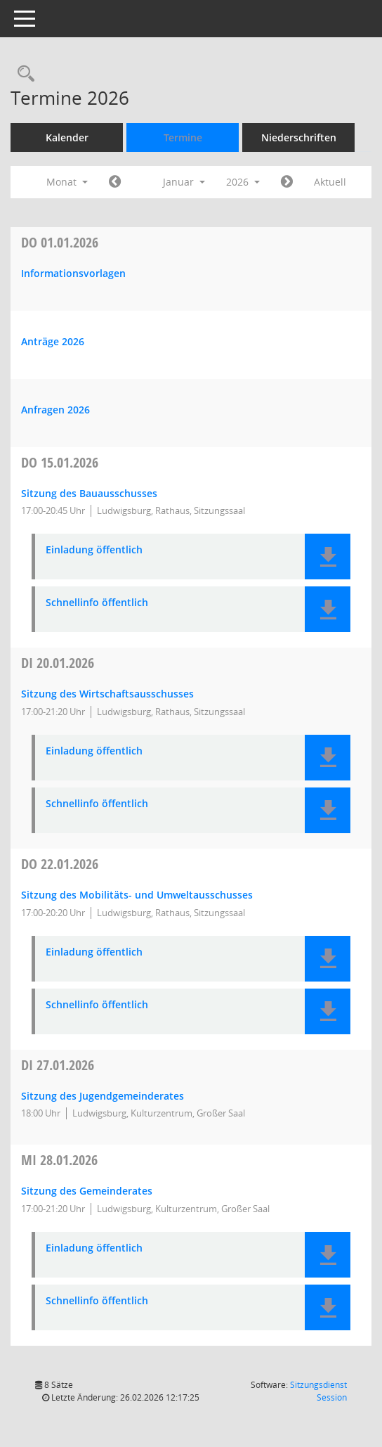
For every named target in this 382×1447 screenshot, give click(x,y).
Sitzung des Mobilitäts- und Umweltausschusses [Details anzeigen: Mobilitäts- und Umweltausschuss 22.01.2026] (137, 894)
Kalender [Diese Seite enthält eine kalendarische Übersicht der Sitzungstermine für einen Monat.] (67, 137)
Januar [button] (184, 181)
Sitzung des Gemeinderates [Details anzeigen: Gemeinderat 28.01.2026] (86, 1190)
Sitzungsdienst (318, 1391)
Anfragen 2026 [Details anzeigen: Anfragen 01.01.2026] (55, 409)
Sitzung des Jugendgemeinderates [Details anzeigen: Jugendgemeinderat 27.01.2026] (102, 1095)
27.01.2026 (57, 1064)
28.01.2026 (59, 1159)
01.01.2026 (59, 242)
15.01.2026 (59, 462)
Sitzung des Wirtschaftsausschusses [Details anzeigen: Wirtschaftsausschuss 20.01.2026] (107, 693)
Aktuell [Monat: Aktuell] (330, 181)
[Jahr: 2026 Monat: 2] (286, 182)
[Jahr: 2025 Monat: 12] (114, 182)
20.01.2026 (57, 662)
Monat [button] (67, 181)
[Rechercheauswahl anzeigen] (22, 74)
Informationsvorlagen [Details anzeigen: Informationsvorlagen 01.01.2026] (73, 273)
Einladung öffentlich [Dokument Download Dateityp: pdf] (94, 550)
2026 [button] (243, 181)
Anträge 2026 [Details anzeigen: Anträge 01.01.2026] (52, 341)
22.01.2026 (59, 863)
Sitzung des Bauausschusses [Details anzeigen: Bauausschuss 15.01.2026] (89, 493)
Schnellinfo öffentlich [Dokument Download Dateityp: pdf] (97, 603)
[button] (327, 556)
